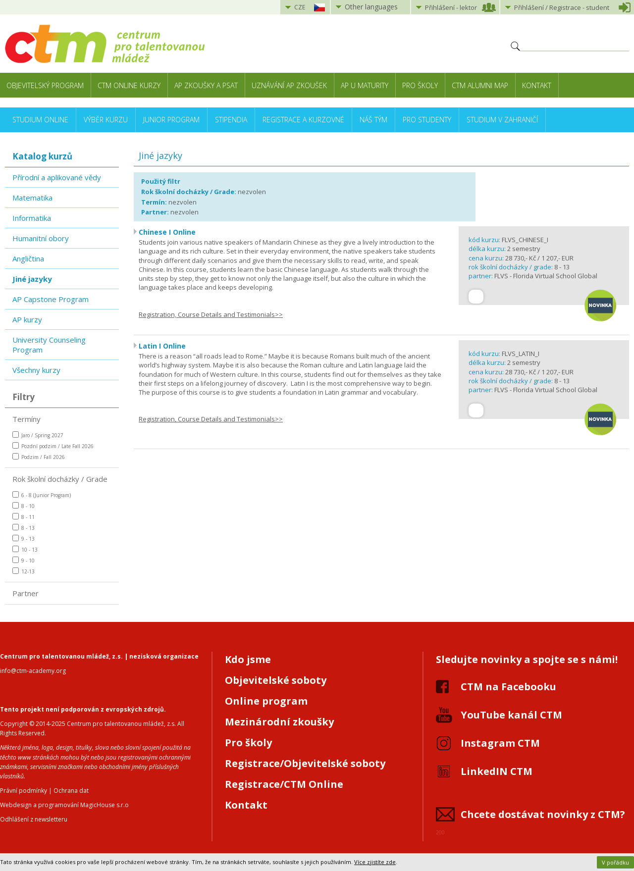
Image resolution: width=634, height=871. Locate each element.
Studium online (40, 119)
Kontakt (536, 85)
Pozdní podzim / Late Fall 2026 (53, 446)
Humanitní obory (40, 238)
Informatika (31, 218)
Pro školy (420, 85)
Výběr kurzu (106, 119)
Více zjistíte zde (375, 862)
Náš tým (373, 119)
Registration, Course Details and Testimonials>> (211, 314)
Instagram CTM (500, 743)
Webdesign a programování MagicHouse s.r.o (64, 805)
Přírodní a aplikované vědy (56, 177)
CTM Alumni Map (480, 85)
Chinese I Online (167, 232)
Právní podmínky (23, 790)
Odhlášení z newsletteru (33, 819)
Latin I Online (162, 346)
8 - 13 (23, 527)
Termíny (26, 419)
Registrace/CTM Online (284, 784)
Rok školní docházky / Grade (59, 479)
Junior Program (171, 119)
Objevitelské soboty (275, 680)
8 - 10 (23, 506)
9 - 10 (23, 560)
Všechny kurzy (36, 370)
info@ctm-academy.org (33, 670)
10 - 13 (25, 549)
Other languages (371, 6)
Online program (266, 701)
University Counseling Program (49, 345)
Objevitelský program (45, 85)
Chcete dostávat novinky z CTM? (543, 814)
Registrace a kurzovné (303, 119)
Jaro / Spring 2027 (37, 435)
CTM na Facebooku (508, 686)
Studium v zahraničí (502, 119)
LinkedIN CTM (496, 771)
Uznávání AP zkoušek (289, 85)
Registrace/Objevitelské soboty (305, 763)
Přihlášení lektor (451, 7)
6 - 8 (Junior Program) (41, 495)
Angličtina (28, 258)
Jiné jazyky (32, 279)
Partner (25, 593)
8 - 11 (23, 516)
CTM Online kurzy (129, 85)
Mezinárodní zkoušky (279, 721)
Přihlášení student (561, 7)
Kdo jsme (248, 659)
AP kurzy (27, 319)
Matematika (32, 198)
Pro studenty (427, 119)
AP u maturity (364, 85)
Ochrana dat (71, 790)
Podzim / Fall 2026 (38, 457)
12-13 (23, 571)
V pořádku (615, 862)
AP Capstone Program (50, 299)
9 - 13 (23, 538)
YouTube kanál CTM (511, 714)
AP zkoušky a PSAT (206, 85)
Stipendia (231, 119)
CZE (299, 7)
